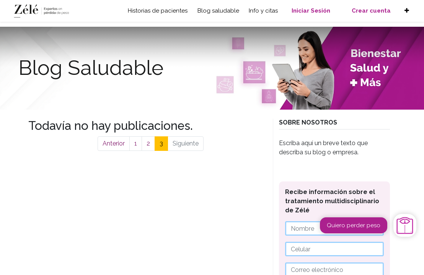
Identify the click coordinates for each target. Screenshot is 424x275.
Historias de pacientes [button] (158, 10)
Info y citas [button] (263, 10)
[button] (406, 10)
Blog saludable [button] (218, 10)
